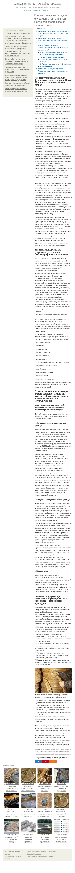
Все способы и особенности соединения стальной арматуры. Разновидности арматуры (17, 61)
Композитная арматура (46, 749)
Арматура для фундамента (59, 749)
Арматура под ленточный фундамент (37, 3)
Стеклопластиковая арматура (61, 751)
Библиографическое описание (46, 751)
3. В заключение (46, 66)
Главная (27, 10)
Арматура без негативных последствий (44, 753)
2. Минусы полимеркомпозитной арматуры (55, 64)
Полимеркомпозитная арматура (63, 753)
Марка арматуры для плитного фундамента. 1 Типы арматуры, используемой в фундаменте (16, 77)
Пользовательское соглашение (39, 851)
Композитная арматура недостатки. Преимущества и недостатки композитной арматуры (53, 71)
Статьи (45, 10)
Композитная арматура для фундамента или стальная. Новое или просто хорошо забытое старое (54, 33)
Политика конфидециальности (34, 854)
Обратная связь (52, 851)
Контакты (29, 851)
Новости (36, 10)
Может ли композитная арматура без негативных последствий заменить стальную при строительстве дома (53, 54)
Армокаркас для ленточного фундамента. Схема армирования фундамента (17, 69)
